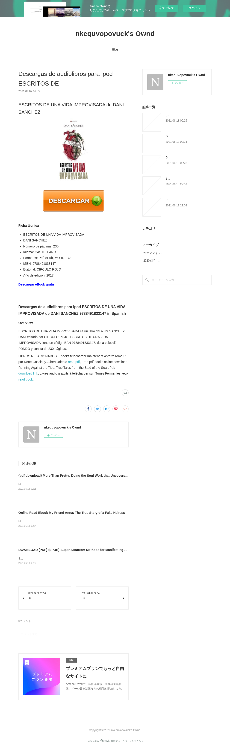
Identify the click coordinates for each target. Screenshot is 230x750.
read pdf (74, 362)
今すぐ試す (166, 8)
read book (25, 379)
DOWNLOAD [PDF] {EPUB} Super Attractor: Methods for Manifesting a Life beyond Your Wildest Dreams (98, 550)
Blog (115, 49)
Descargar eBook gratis (36, 284)
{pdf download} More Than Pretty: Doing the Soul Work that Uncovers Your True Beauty (85, 475)
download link (28, 373)
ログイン (194, 8)
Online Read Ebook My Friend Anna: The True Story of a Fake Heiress (71, 513)
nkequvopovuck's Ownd (115, 33)
